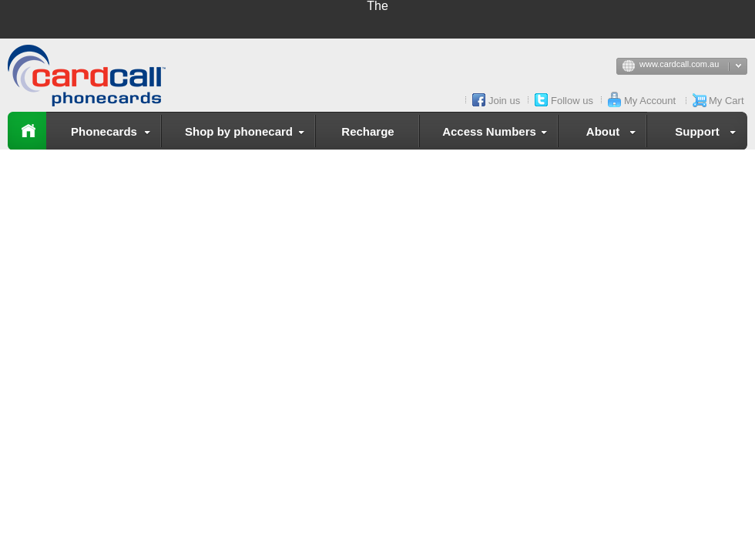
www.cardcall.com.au (693, 67)
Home (27, 131)
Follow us (572, 100)
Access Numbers (497, 134)
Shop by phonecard (247, 134)
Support (708, 134)
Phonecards (113, 134)
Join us (504, 100)
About (614, 134)
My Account (650, 100)
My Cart (726, 100)
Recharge (367, 131)
